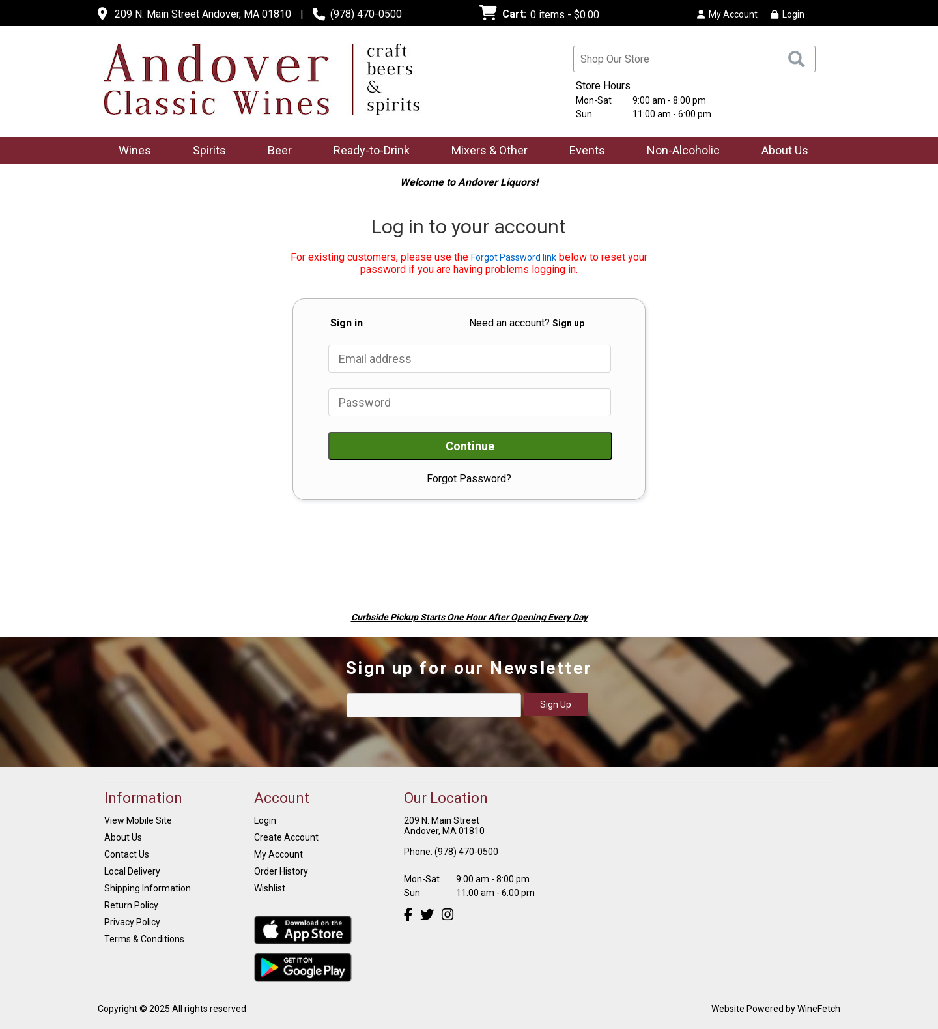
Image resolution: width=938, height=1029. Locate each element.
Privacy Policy (132, 922)
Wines (130, 151)
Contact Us (126, 854)
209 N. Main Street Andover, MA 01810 (203, 14)
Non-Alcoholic (679, 151)
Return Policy (131, 905)
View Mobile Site (138, 820)
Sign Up (555, 704)
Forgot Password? (469, 478)
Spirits (205, 151)
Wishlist (269, 888)
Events (587, 150)
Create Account (286, 837)
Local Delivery (132, 871)
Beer (275, 151)
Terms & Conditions (144, 939)
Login (787, 14)
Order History (281, 871)
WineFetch (818, 1009)
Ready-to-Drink (367, 151)
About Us (781, 151)
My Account (278, 854)
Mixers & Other (485, 151)
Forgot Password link (513, 257)
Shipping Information (147, 888)
